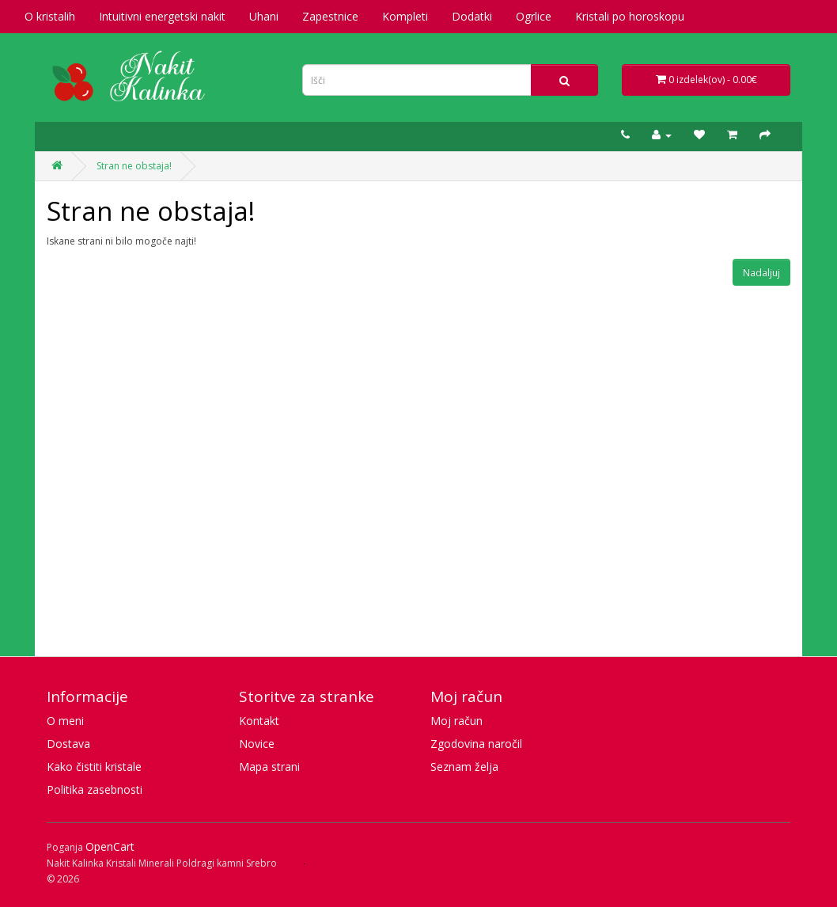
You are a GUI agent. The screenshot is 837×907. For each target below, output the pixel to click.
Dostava (68, 743)
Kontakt (259, 720)
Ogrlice (533, 16)
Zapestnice (330, 16)
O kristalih (50, 16)
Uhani (263, 16)
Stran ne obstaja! (134, 166)
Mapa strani (269, 766)
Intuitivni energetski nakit (162, 16)
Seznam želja (464, 766)
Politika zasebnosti (94, 789)
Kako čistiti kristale (94, 766)
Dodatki (472, 16)
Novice (257, 743)
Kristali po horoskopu (629, 16)
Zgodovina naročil (476, 743)
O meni (65, 720)
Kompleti (405, 16)
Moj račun (456, 720)
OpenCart (109, 846)
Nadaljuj (761, 272)
